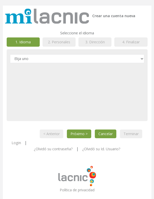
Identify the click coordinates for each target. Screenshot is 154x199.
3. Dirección (95, 41)
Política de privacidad (77, 189)
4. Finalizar (131, 41)
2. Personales (59, 41)
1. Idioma (23, 41)
